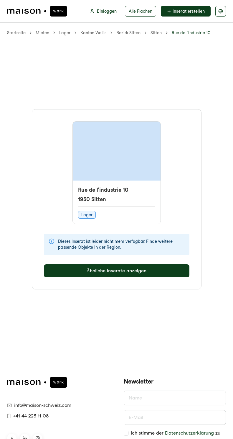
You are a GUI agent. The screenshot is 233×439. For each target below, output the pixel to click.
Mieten (42, 32)
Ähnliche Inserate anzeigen (117, 270)
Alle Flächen (140, 11)
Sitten (156, 32)
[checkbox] (126, 433)
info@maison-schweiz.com (39, 405)
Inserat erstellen (186, 11)
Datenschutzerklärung (189, 433)
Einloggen (103, 11)
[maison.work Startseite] (37, 11)
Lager (64, 32)
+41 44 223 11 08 (28, 416)
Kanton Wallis (93, 32)
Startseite (16, 32)
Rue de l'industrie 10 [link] (191, 32)
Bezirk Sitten (128, 32)
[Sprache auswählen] (220, 11)
